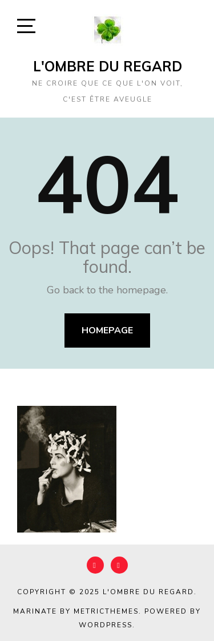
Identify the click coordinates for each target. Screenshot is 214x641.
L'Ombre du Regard (107, 66)
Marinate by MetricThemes (76, 611)
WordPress (105, 625)
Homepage (107, 330)
